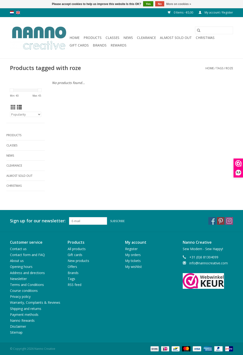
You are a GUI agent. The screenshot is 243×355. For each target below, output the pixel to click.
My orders (133, 254)
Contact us (18, 249)
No (160, 4)
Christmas (205, 37)
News (128, 37)
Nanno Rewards (22, 320)
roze (229, 68)
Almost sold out (176, 37)
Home (74, 37)
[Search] (214, 30)
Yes (148, 4)
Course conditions (24, 290)
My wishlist (133, 266)
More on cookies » (178, 4)
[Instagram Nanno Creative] (229, 221)
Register (131, 249)
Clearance (146, 37)
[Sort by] (25, 114)
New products (78, 260)
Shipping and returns (25, 308)
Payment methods (24, 314)
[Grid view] (13, 107)
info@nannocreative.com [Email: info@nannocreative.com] (208, 263)
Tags (219, 68)
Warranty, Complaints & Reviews (35, 302)
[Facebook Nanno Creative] (212, 221)
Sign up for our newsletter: (37, 220)
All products (77, 249)
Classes (112, 37)
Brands (100, 45)
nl (12, 12)
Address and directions (27, 273)
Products (93, 37)
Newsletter (18, 278)
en (18, 12)
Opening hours (21, 266)
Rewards (118, 45)
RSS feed (74, 284)
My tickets (133, 260)
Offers (72, 266)
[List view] (19, 107)
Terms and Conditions (27, 284)
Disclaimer (18, 326)
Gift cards (79, 45)
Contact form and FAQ (27, 254)
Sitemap (16, 332)
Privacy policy (20, 296)
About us (17, 260)
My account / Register (216, 12)
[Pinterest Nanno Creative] (220, 221)
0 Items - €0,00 (181, 12)
